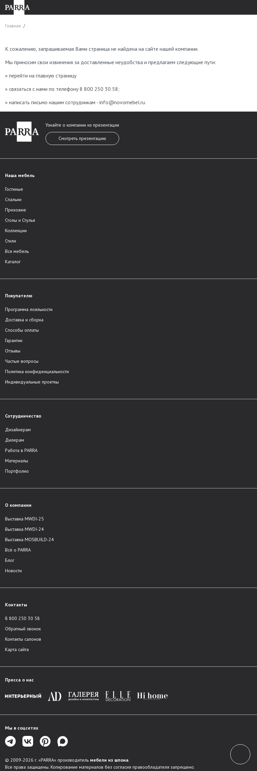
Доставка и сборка (24, 320)
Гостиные (14, 189)
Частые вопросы (21, 361)
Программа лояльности (29, 309)
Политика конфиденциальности (37, 371)
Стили (10, 241)
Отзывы (12, 351)
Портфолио (17, 471)
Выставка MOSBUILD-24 (29, 539)
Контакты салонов (23, 639)
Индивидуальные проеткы (32, 382)
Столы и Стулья (20, 220)
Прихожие (15, 210)
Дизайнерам (18, 430)
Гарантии (13, 340)
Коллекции (16, 230)
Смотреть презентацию (82, 138)
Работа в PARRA (21, 450)
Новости (13, 571)
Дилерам (14, 440)
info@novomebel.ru (122, 102)
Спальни (13, 199)
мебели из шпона (109, 760)
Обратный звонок (23, 629)
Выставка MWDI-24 (24, 529)
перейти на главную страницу (42, 75)
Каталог (13, 262)
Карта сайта (17, 649)
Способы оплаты (22, 330)
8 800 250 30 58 (99, 89)
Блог (9, 560)
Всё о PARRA (18, 550)
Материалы (16, 461)
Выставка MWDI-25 (24, 519)
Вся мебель (17, 251)
